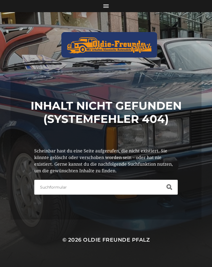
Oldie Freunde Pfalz (116, 240)
